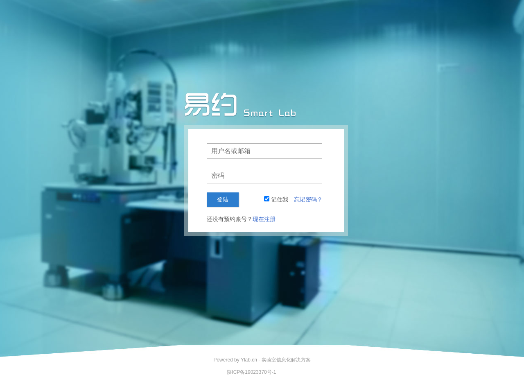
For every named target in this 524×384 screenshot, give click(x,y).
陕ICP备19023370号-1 (251, 372)
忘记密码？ (308, 199)
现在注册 (264, 219)
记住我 (279, 199)
